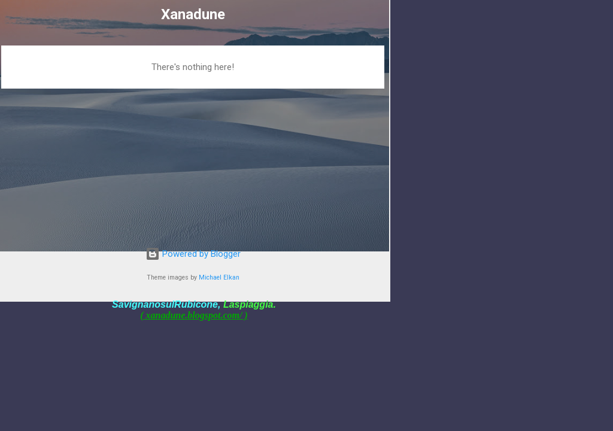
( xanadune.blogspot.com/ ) (194, 315)
